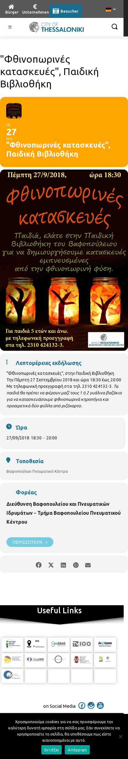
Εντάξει (51, 750)
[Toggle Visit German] (10, 27)
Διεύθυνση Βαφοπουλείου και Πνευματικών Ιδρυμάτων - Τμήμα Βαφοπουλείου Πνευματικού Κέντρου (63, 513)
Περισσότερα (30, 542)
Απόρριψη (77, 750)
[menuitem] (110, 9)
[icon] (81, 709)
